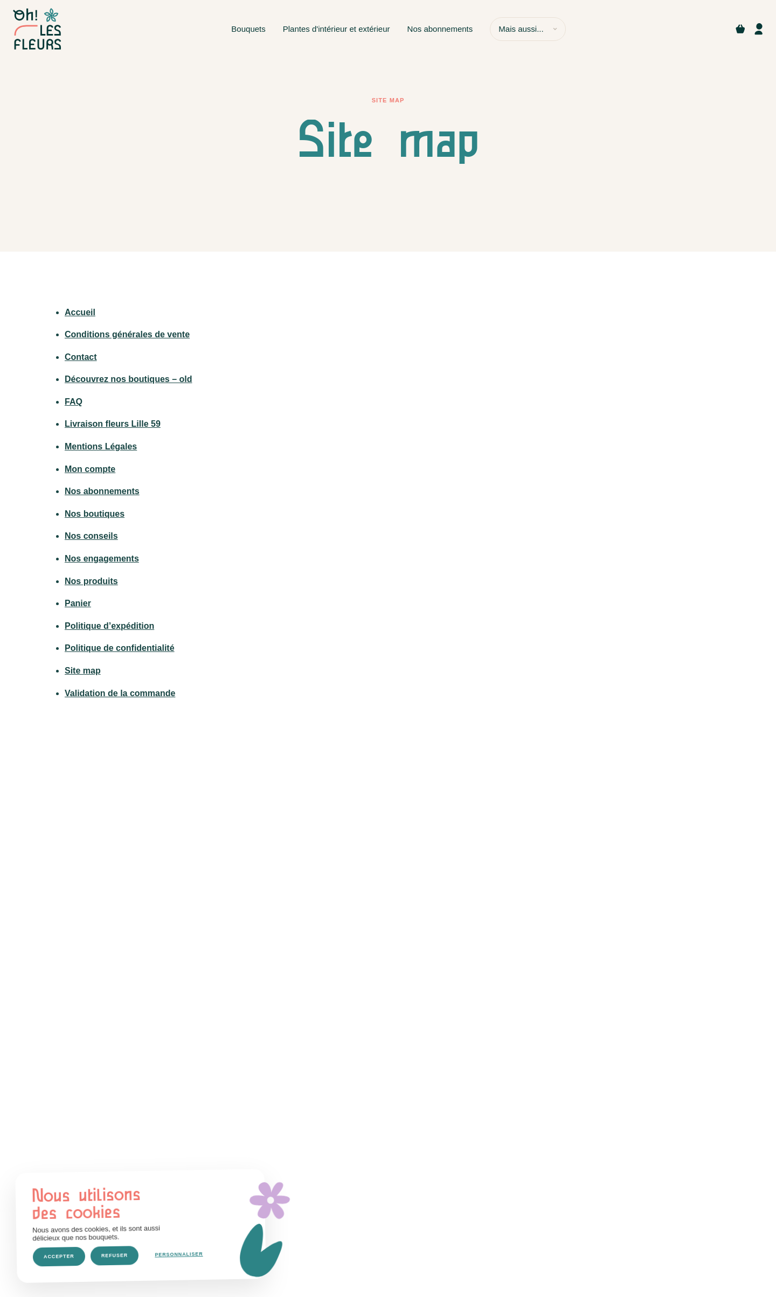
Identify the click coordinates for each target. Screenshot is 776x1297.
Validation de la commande (120, 693)
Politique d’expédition (109, 625)
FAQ (73, 401)
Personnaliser (179, 1254)
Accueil (80, 312)
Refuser (114, 1256)
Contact (81, 357)
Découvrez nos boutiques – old (128, 379)
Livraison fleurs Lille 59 (113, 423)
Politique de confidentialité (120, 648)
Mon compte (90, 469)
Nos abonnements (102, 491)
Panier (78, 603)
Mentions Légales (101, 446)
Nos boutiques (94, 513)
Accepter (59, 1256)
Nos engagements (102, 558)
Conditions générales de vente (127, 334)
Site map (83, 670)
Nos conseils (91, 535)
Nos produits (91, 581)
